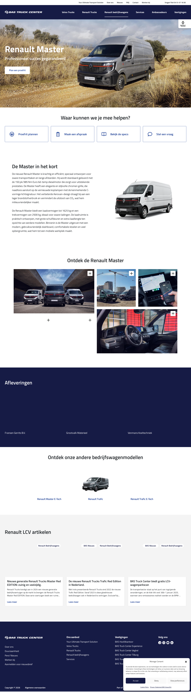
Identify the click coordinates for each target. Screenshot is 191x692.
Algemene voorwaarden (35, 688)
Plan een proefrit (17, 70)
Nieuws (120, 2)
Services (140, 12)
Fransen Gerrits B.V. (15, 433)
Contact (135, 2)
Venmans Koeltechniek (140, 433)
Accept (135, 680)
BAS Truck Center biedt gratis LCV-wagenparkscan (150, 583)
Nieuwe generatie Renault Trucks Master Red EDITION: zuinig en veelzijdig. (34, 583)
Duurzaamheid (12, 651)
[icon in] (171, 643)
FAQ (127, 2)
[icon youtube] (167, 643)
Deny (156, 680)
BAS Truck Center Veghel (126, 651)
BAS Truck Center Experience (128, 646)
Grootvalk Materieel (76, 433)
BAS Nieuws (89, 546)
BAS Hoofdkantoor (124, 642)
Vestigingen (180, 12)
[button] (186, 661)
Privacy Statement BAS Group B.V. (161, 687)
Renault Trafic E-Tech (142, 499)
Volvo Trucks (68, 12)
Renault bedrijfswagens (116, 12)
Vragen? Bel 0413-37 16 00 (175, 2)
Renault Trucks (89, 12)
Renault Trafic (95, 499)
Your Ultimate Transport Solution (91, 2)
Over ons (110, 2)
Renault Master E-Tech (49, 499)
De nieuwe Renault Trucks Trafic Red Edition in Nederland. (95, 583)
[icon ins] (163, 643)
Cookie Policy (144, 687)
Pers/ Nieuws (11, 656)
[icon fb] (159, 643)
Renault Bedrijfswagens (48, 546)
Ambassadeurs (159, 12)
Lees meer (12, 602)
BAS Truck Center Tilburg (126, 655)
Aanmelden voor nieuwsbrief (18, 664)
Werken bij (146, 2)
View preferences (177, 680)
